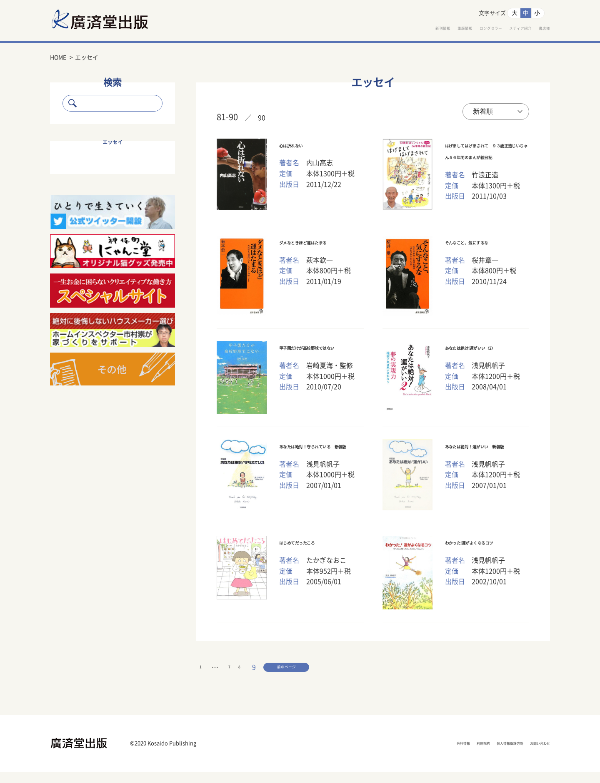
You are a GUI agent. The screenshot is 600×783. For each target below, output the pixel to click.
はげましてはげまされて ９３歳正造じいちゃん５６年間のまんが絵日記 (487, 158)
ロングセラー (443, 29)
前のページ (238, 675)
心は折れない (300, 146)
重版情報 (396, 29)
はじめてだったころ (311, 547)
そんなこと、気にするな (484, 247)
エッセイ (112, 142)
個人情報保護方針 (475, 755)
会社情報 (387, 755)
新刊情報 (356, 29)
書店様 (540, 29)
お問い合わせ (531, 755)
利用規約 (425, 755)
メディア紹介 (497, 29)
